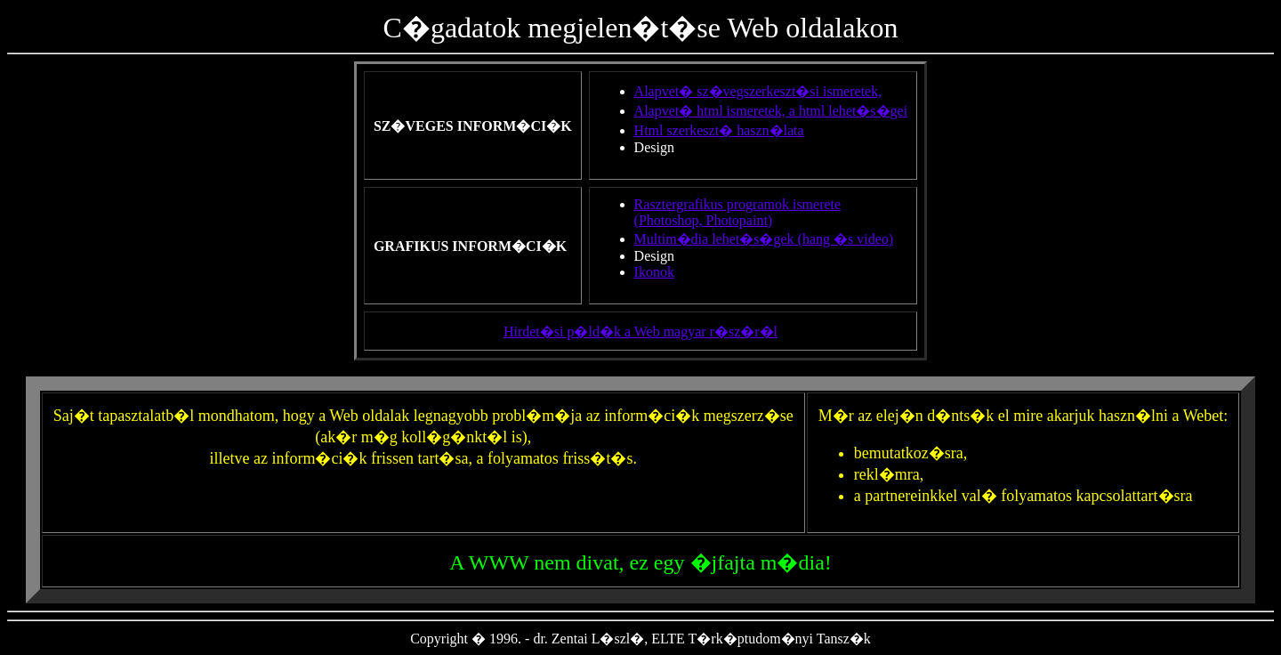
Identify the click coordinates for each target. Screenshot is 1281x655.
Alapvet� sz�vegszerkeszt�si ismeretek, (758, 91)
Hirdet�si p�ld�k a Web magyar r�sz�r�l (640, 331)
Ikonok (654, 271)
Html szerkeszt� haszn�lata (719, 130)
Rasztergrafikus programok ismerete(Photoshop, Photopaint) (738, 212)
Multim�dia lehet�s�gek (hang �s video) (764, 239)
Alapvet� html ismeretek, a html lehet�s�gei (770, 110)
